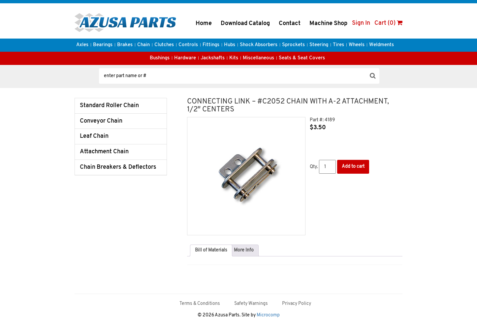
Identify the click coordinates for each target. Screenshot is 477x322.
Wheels (357, 45)
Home (204, 23)
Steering (318, 45)
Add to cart (353, 166)
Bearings (102, 45)
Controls (188, 45)
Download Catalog (245, 23)
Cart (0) (388, 23)
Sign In (361, 23)
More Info (244, 250)
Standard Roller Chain (109, 105)
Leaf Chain (94, 136)
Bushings (160, 58)
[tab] (211, 250)
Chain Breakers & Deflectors (118, 167)
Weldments (381, 45)
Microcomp (268, 315)
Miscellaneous (258, 58)
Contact (290, 23)
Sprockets (293, 45)
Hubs (229, 45)
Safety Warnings (251, 303)
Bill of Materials (211, 250)
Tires (338, 45)
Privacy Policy (296, 303)
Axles (82, 45)
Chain (143, 45)
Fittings (211, 45)
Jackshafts (213, 58)
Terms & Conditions (199, 303)
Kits (233, 58)
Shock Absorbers (258, 45)
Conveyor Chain (101, 121)
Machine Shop (328, 23)
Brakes (125, 45)
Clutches (164, 45)
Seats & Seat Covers (302, 58)
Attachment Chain (104, 152)
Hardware (185, 58)
